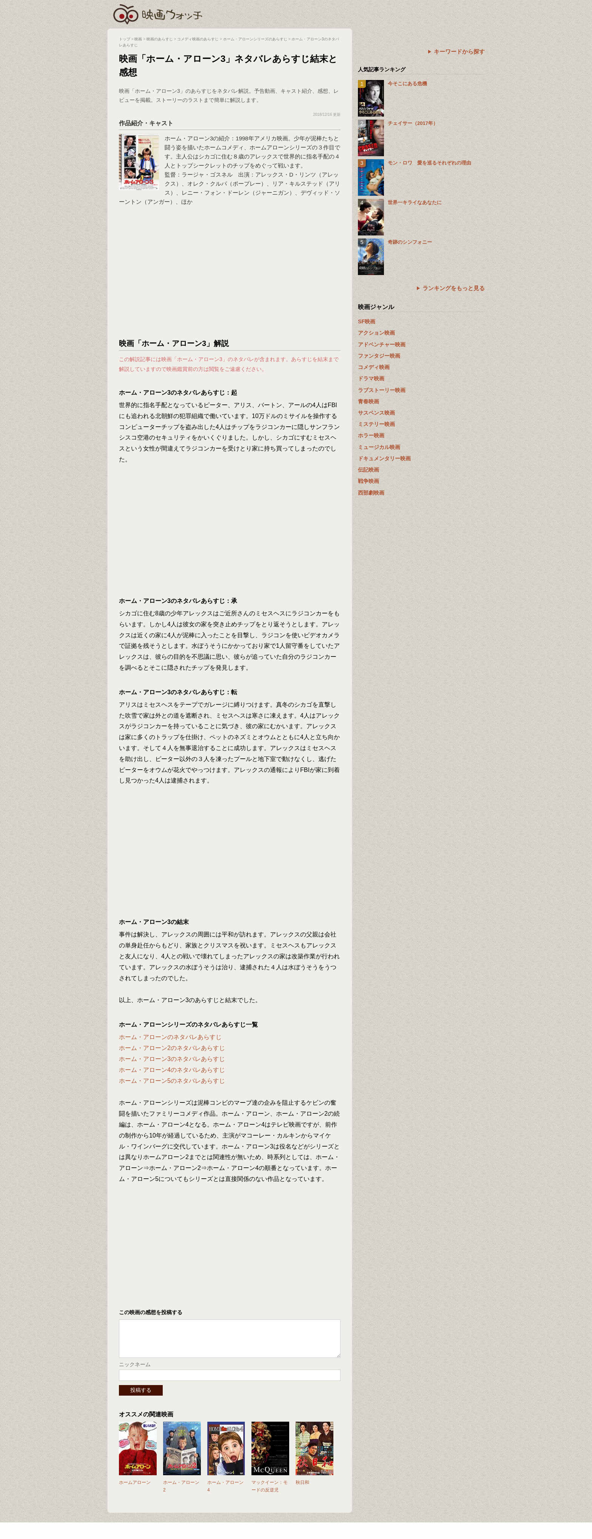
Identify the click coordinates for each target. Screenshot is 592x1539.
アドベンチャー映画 (381, 344)
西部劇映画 (371, 493)
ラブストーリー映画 (381, 390)
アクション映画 (376, 333)
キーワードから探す (459, 51)
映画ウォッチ (158, 13)
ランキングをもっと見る (453, 288)
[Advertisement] (229, 274)
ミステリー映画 (376, 424)
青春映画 (368, 401)
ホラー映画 (371, 435)
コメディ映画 (374, 367)
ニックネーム (135, 1372)
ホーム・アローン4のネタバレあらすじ (172, 1070)
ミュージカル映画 (379, 447)
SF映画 (366, 321)
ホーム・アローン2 (181, 1493)
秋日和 (302, 1490)
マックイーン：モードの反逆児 (269, 1493)
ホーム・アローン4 (225, 1493)
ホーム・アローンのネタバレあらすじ (170, 1037)
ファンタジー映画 (379, 356)
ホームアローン (135, 1490)
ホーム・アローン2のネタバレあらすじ (172, 1048)
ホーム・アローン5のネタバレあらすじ (172, 1081)
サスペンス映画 (376, 413)
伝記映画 (368, 470)
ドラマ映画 (371, 378)
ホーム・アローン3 (189, 138)
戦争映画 (368, 481)
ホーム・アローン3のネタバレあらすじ (172, 1059)
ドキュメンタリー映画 (384, 458)
